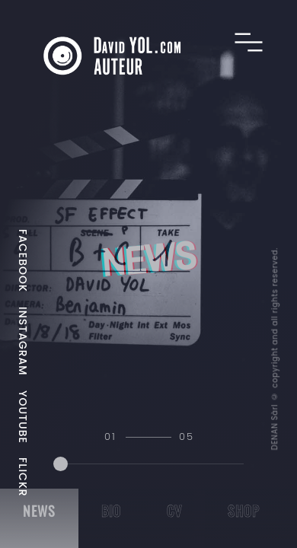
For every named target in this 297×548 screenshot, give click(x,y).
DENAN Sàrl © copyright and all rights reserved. (274, 348)
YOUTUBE (22, 417)
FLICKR (22, 477)
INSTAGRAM (22, 341)
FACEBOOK (22, 260)
